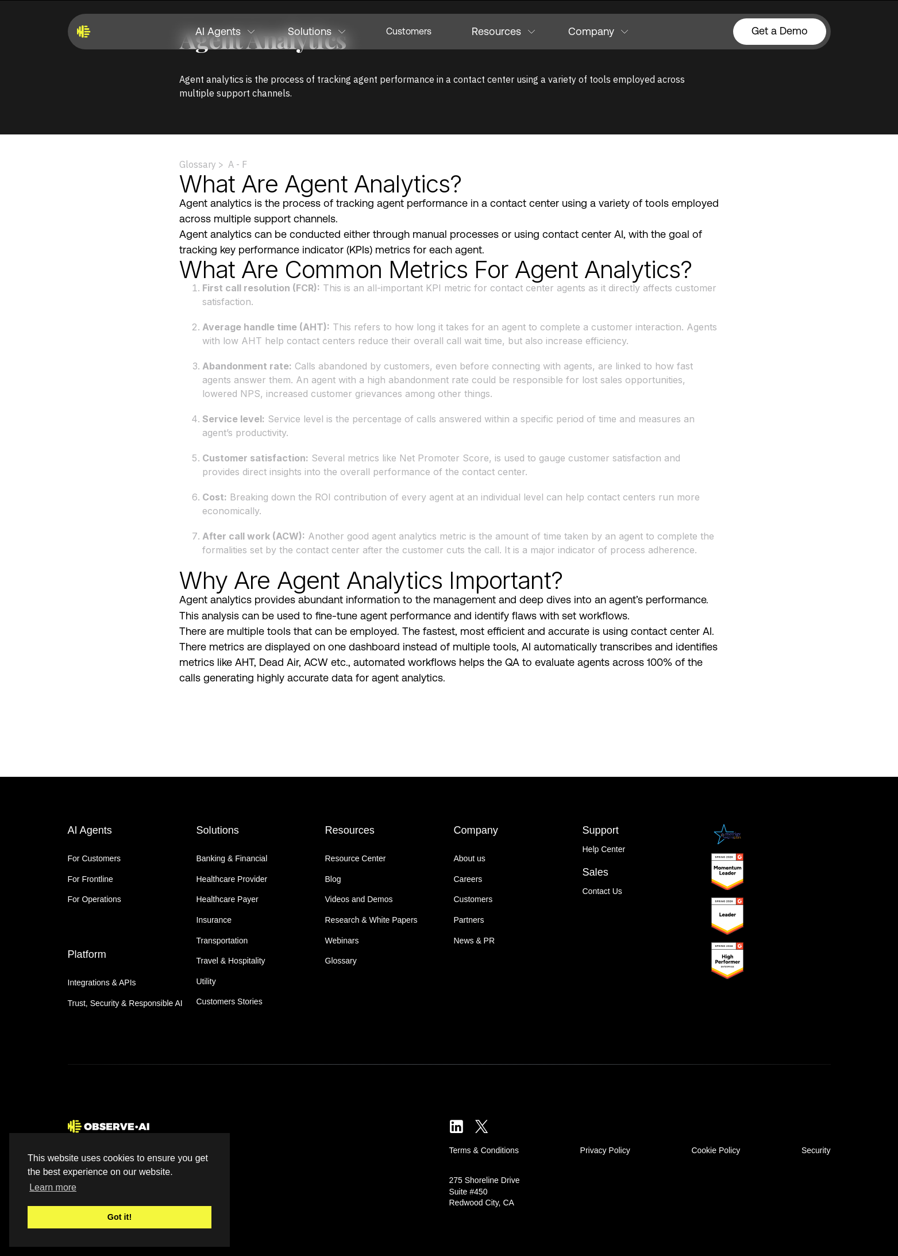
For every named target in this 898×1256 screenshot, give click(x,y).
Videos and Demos (359, 899)
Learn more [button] (52, 1187)
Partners (469, 919)
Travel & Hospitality (230, 960)
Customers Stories (229, 1001)
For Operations (94, 899)
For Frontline (90, 879)
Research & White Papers (371, 919)
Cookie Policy (715, 1150)
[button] (225, 31)
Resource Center (355, 858)
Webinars (342, 940)
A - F (237, 164)
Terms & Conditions (484, 1150)
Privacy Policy (605, 1150)
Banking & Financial (232, 858)
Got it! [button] (119, 1217)
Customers (408, 31)
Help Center (604, 849)
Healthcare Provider (232, 879)
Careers (468, 879)
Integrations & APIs (102, 982)
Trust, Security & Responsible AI (125, 1003)
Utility (206, 981)
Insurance (214, 919)
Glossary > (201, 164)
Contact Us (602, 891)
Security (816, 1150)
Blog (333, 879)
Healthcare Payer (227, 899)
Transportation (222, 940)
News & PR (474, 940)
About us (469, 858)
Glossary (341, 960)
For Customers (94, 858)
